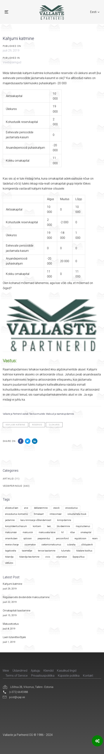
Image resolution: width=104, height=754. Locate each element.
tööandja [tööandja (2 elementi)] (9, 557)
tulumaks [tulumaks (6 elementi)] (65, 550)
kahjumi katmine (15, 425)
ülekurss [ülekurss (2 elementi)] (9, 563)
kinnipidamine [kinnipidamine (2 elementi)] (64, 520)
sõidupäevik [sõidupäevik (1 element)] (87, 544)
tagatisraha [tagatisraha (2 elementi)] (10, 550)
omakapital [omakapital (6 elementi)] (86, 532)
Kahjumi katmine (12, 583)
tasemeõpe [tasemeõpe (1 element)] (27, 550)
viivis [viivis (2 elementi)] (47, 557)
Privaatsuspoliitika (42, 675)
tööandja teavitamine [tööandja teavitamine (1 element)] (29, 557)
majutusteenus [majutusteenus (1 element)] (83, 526)
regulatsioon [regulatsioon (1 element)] (80, 538)
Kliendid (48, 670)
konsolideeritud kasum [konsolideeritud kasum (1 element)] (16, 526)
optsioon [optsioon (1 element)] (27, 538)
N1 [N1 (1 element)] (62, 532)
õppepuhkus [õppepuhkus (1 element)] (79, 557)
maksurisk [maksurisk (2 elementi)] (28, 532)
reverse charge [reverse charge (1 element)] (12, 544)
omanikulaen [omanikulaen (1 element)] (11, 538)
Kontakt (88, 675)
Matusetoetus (11, 623)
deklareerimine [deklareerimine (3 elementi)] (41, 508)
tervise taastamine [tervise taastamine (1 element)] (46, 550)
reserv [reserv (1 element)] (95, 538)
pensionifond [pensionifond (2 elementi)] (62, 538)
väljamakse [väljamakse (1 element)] (61, 557)
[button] (94, 11)
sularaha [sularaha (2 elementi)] (71, 544)
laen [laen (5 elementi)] (49, 526)
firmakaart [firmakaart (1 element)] (39, 514)
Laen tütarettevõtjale (14, 637)
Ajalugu (35, 670)
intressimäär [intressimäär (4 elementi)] (56, 514)
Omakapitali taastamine (16, 610)
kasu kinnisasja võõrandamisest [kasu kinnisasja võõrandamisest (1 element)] (35, 520)
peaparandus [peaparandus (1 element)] (44, 538)
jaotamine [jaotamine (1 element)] (10, 520)
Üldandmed (20, 670)
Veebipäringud (12, 62)
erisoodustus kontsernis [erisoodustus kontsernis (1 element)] (16, 514)
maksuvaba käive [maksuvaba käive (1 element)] (47, 532)
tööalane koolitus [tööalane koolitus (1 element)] (84, 550)
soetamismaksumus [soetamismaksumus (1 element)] (51, 544)
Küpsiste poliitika (68, 675)
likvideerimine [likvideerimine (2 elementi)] (63, 526)
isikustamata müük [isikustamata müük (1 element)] (76, 514)
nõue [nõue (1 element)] (72, 532)
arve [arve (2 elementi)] (26, 508)
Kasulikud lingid (66, 670)
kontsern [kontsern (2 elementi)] (37, 526)
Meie (6, 670)
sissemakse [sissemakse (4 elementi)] (30, 544)
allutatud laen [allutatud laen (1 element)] (11, 508)
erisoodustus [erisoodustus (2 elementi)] (71, 508)
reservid (37, 425)
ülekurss (54, 425)
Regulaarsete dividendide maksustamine (26, 597)
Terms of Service (17, 675)
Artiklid (8, 478)
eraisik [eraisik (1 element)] (56, 508)
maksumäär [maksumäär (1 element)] (11, 532)
